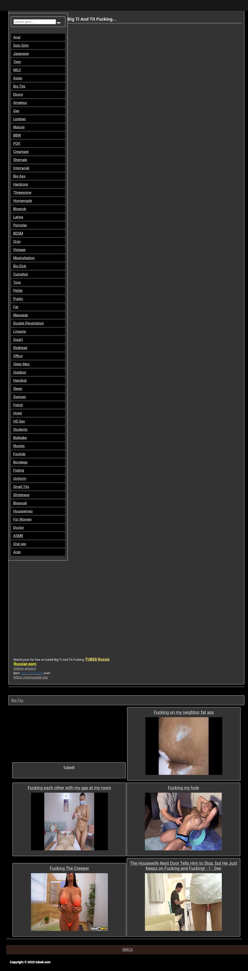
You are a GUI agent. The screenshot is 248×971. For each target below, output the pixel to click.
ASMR (18, 536)
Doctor (18, 527)
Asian (17, 78)
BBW (17, 135)
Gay (16, 111)
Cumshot (20, 274)
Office (18, 356)
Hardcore (20, 184)
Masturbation (24, 258)
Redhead (20, 348)
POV (16, 143)
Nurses (19, 446)
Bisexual (20, 503)
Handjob (20, 380)
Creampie (21, 151)
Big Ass (19, 176)
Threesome (22, 192)
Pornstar (20, 225)
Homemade (22, 201)
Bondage (20, 462)
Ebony (18, 94)
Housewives (23, 511)
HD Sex (19, 421)
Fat (15, 307)
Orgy (17, 241)
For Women (22, 519)
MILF (17, 70)
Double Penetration (28, 323)
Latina (18, 217)
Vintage (19, 250)
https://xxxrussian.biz (30, 677)
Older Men (21, 364)
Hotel (17, 413)
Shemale (20, 160)
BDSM (18, 233)
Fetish (18, 405)
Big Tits (19, 86)
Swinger (19, 397)
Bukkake (20, 438)
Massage (20, 315)
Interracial (21, 168)
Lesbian (19, 119)
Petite (18, 290)
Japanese (21, 53)
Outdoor (19, 372)
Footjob (19, 454)
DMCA (128, 949)
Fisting (18, 470)
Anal (16, 37)
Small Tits (21, 487)
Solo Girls (21, 45)
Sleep (17, 388)
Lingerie (19, 331)
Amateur (20, 102)
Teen (17, 62)
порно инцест (25, 668)
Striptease (21, 495)
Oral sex (19, 544)
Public (18, 299)
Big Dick (19, 266)
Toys (17, 282)
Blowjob (19, 209)
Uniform (19, 478)
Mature (19, 127)
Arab (17, 552)
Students (20, 429)
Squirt (18, 339)
